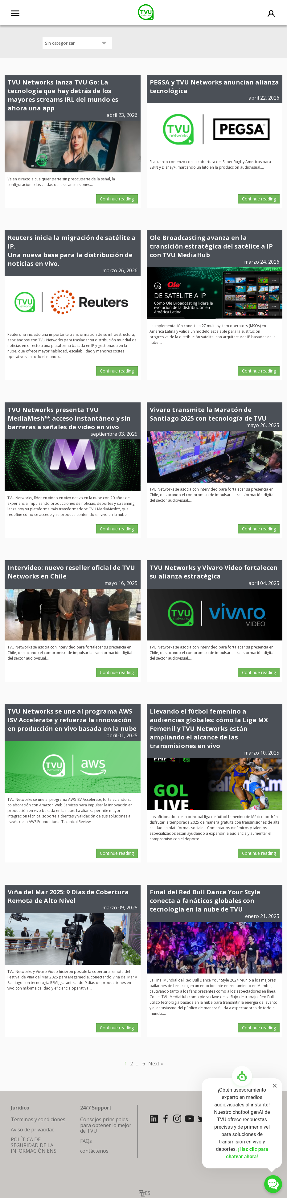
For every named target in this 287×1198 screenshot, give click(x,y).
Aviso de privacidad (33, 1129)
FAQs (86, 1141)
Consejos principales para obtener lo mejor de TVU (105, 1125)
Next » (155, 1063)
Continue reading (117, 199)
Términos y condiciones (38, 1119)
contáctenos (94, 1150)
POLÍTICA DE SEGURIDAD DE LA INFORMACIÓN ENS (33, 1145)
